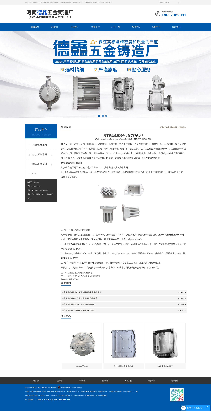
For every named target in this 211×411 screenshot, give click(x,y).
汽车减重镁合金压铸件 (123, 366)
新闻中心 (156, 27)
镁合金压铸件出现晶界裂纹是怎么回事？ (79, 310)
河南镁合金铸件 (101, 395)
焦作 (64, 400)
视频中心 (135, 27)
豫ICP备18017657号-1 (49, 387)
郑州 (68, 400)
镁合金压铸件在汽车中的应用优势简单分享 (80, 298)
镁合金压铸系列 (39, 145)
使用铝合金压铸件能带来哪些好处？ (81, 273)
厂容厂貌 (115, 27)
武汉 (51, 400)
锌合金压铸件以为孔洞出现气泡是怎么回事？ (84, 276)
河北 (47, 400)
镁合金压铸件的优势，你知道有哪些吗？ (79, 304)
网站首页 (35, 27)
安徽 (55, 400)
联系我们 (176, 27)
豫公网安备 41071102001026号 (70, 387)
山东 (43, 400)
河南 (39, 400)
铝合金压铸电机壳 (165, 366)
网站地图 (174, 381)
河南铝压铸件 (90, 395)
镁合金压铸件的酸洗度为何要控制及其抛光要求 (81, 292)
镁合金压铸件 (82, 366)
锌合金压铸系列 (39, 164)
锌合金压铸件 (79, 395)
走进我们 (55, 27)
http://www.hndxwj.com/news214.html (116, 139)
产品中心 (75, 27)
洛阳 (60, 400)
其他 (34, 174)
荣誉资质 (95, 27)
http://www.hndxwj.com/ (40, 190)
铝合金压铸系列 (39, 154)
